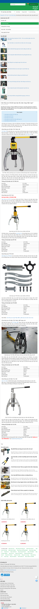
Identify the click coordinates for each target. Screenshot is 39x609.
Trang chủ (2, 15)
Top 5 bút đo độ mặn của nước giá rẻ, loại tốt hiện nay (18, 68)
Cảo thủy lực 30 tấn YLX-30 (10, 120)
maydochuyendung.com (17, 438)
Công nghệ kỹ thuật (5, 32)
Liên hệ (1, 590)
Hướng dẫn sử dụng (5, 26)
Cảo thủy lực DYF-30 (9, 116)
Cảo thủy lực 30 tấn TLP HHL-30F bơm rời (13, 119)
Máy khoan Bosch (29, 548)
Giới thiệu (18, 11)
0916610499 (5, 608)
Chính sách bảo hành (4, 595)
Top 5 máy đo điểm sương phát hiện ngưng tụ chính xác (19, 95)
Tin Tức (6, 15)
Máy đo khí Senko (8, 554)
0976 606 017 (35, 9)
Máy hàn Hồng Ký (19, 553)
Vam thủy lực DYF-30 (7, 199)
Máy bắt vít (6, 551)
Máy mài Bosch (13, 551)
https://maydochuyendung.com (10, 569)
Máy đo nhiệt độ (13, 556)
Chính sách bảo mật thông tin (6, 597)
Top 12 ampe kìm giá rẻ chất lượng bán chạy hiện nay (18, 87)
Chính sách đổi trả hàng (5, 598)
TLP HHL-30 (4, 131)
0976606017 (23, 608)
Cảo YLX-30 (4, 380)
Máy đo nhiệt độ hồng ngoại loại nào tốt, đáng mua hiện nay (19, 48)
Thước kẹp (6, 556)
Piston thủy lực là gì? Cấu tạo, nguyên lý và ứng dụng (22, 490)
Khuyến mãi (3, 20)
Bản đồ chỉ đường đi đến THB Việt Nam (8, 588)
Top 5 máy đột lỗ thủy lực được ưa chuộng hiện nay (22, 475)
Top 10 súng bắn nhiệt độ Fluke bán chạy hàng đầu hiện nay (19, 54)
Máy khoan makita (12, 550)
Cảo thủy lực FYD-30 (9, 117)
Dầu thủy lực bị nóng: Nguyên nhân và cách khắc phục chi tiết (24, 482)
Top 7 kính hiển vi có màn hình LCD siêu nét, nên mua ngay (19, 42)
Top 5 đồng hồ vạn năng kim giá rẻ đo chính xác (17, 62)
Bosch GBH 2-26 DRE (29, 556)
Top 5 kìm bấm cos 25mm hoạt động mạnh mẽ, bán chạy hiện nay (24, 457)
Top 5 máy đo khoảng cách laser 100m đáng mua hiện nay (19, 81)
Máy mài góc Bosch (22, 551)
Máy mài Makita (31, 551)
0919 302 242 (35, 7)
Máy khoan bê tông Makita (22, 550)
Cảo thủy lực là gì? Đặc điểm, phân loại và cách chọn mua (20, 317)
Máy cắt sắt (11, 553)
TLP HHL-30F (15, 322)
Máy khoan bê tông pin (20, 548)
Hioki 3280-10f (21, 556)
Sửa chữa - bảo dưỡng (6, 29)
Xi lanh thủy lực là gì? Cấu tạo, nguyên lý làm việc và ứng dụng (24, 466)
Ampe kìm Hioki (17, 554)
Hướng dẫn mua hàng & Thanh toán (7, 584)
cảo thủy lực (28, 134)
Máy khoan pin (11, 548)
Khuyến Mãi (24, 11)
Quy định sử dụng (3, 593)
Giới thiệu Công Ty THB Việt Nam (7, 583)
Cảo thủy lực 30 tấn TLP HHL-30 (11, 114)
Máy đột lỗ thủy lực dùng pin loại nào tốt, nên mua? (22, 448)
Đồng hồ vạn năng (25, 554)
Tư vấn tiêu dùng (32, 11)
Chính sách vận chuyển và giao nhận (7, 586)
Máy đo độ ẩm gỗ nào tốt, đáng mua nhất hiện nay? (18, 75)
